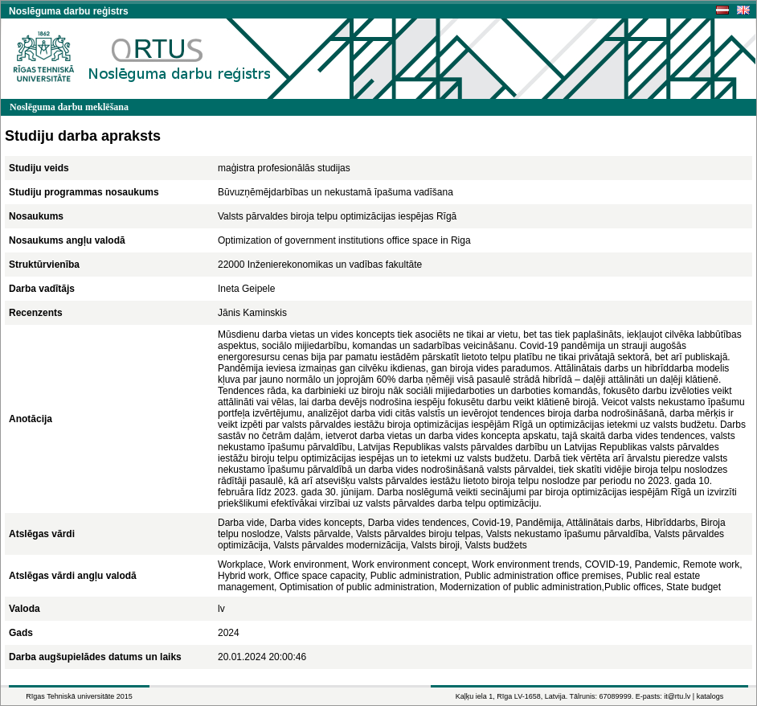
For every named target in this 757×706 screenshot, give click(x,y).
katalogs (710, 696)
